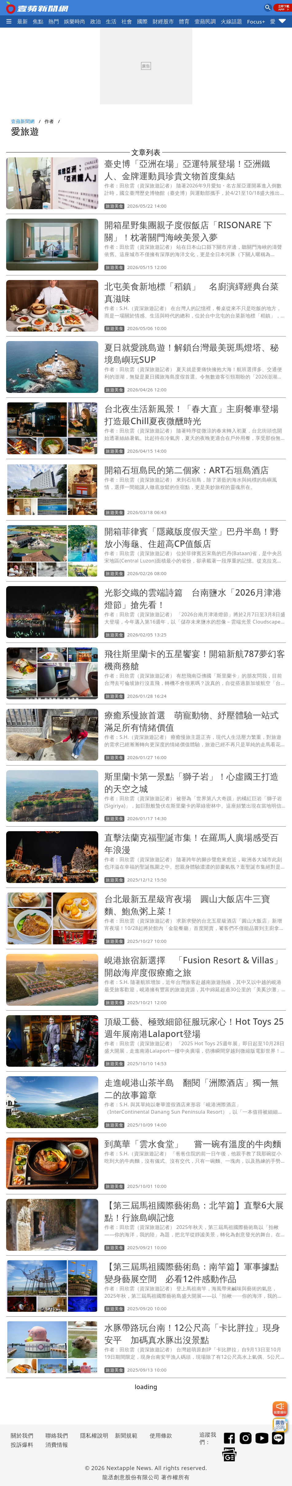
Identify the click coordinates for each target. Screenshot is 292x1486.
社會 (127, 21)
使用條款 (161, 1435)
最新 (22, 21)
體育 (184, 21)
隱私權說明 (92, 1435)
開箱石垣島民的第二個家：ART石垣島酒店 (186, 470)
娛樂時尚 (74, 21)
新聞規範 (126, 1435)
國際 (142, 21)
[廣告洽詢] (280, 1425)
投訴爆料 (22, 1444)
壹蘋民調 (205, 21)
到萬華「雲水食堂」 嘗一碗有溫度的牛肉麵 (197, 1144)
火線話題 (231, 21)
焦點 (38, 21)
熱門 (54, 21)
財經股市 (163, 21)
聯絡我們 (56, 1435)
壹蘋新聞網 (23, 121)
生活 (111, 21)
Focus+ (256, 21)
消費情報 (56, 1444)
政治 (95, 21)
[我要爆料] (280, 1408)
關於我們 (22, 1435)
